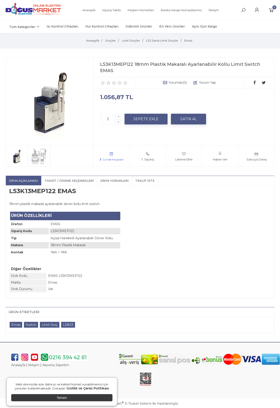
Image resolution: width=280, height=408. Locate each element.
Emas (15, 325)
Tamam (62, 397)
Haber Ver (220, 156)
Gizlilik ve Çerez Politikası (88, 388)
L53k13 (68, 325)
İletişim (33, 365)
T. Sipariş (147, 156)
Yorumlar (178, 83)
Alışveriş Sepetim (55, 365)
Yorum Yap (207, 83)
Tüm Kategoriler (22, 27)
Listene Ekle (184, 156)
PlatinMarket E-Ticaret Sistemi (126, 404)
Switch (31, 325)
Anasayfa (18, 365)
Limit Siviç (50, 325)
